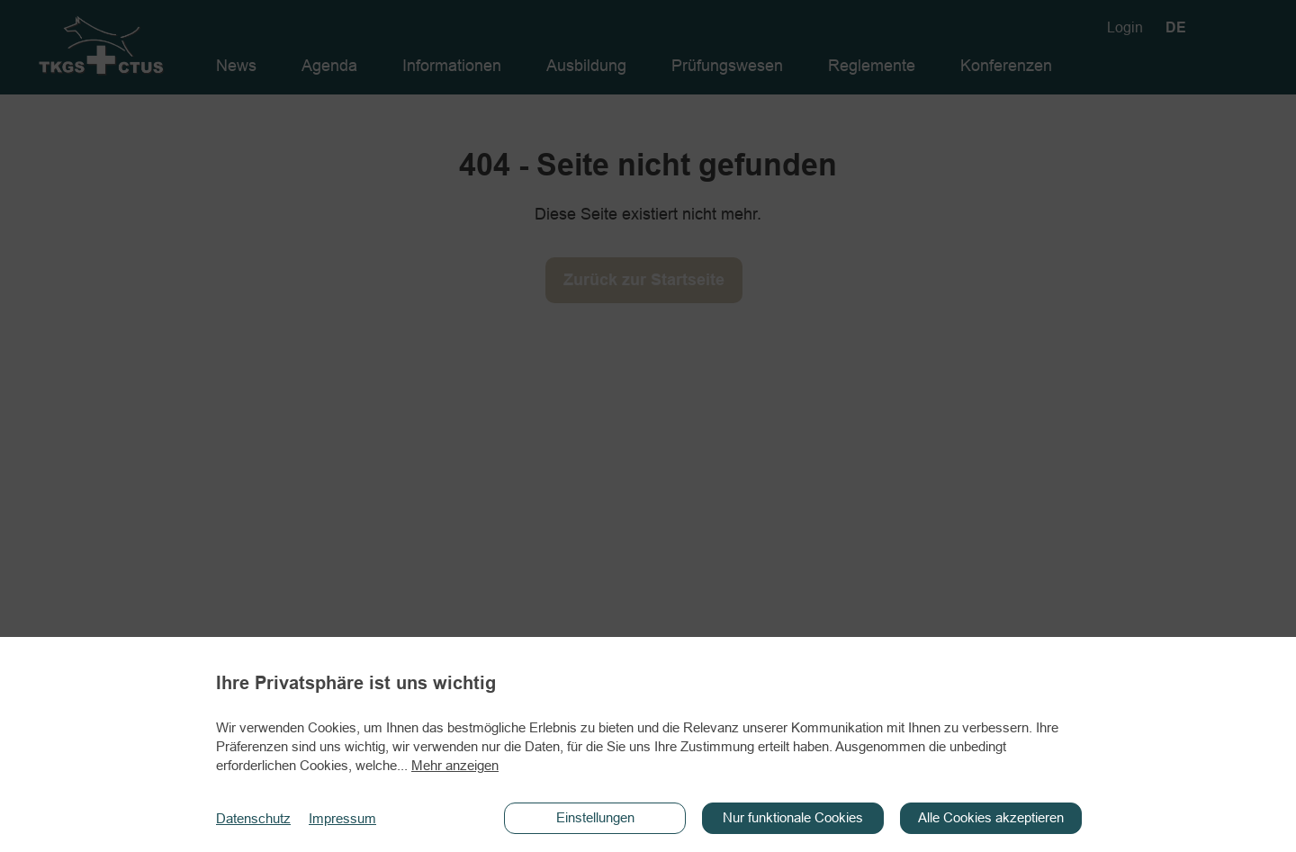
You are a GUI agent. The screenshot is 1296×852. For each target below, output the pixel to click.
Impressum (342, 819)
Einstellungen (595, 818)
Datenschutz (253, 819)
